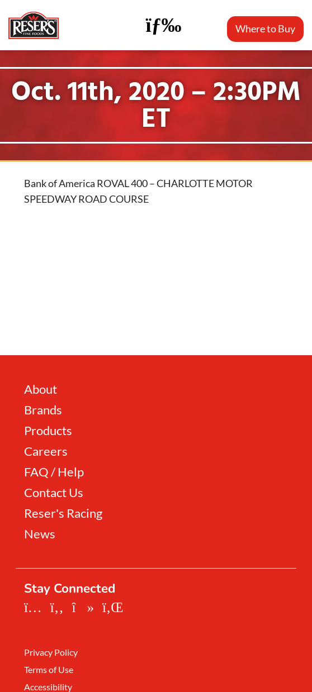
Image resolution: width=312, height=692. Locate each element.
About (40, 389)
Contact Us (53, 492)
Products (48, 430)
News (39, 534)
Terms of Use (48, 669)
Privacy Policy (51, 652)
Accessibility (48, 687)
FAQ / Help (54, 472)
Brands (43, 410)
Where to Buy (265, 28)
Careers (46, 451)
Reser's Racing (63, 513)
